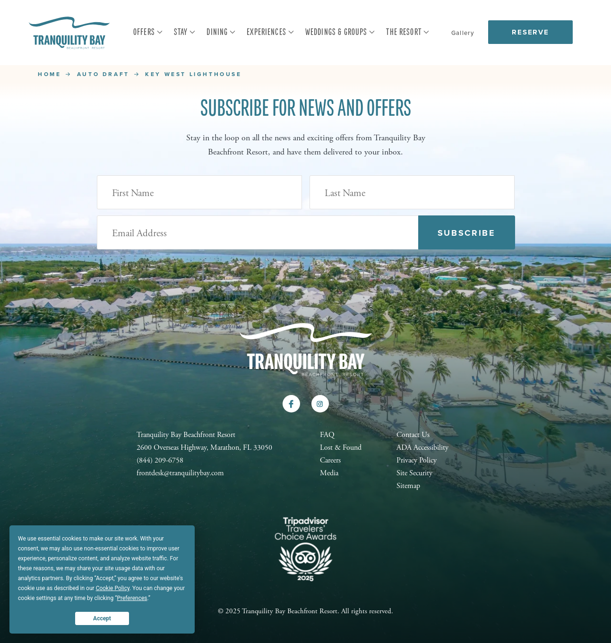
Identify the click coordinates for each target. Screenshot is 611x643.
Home (49, 74)
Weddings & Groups (340, 32)
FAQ (327, 435)
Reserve (530, 32)
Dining (221, 32)
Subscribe (467, 233)
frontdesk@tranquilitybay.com (180, 473)
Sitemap (408, 486)
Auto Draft (103, 74)
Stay (185, 32)
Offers (148, 32)
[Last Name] (412, 192)
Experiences (270, 32)
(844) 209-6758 (160, 460)
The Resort (407, 32)
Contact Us (413, 435)
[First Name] (199, 192)
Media (329, 473)
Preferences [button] (132, 598)
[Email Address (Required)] (258, 232)
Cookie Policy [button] (112, 588)
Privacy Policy (416, 460)
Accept (102, 618)
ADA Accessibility (422, 448)
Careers (330, 460)
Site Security (414, 473)
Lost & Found (340, 448)
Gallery (462, 33)
